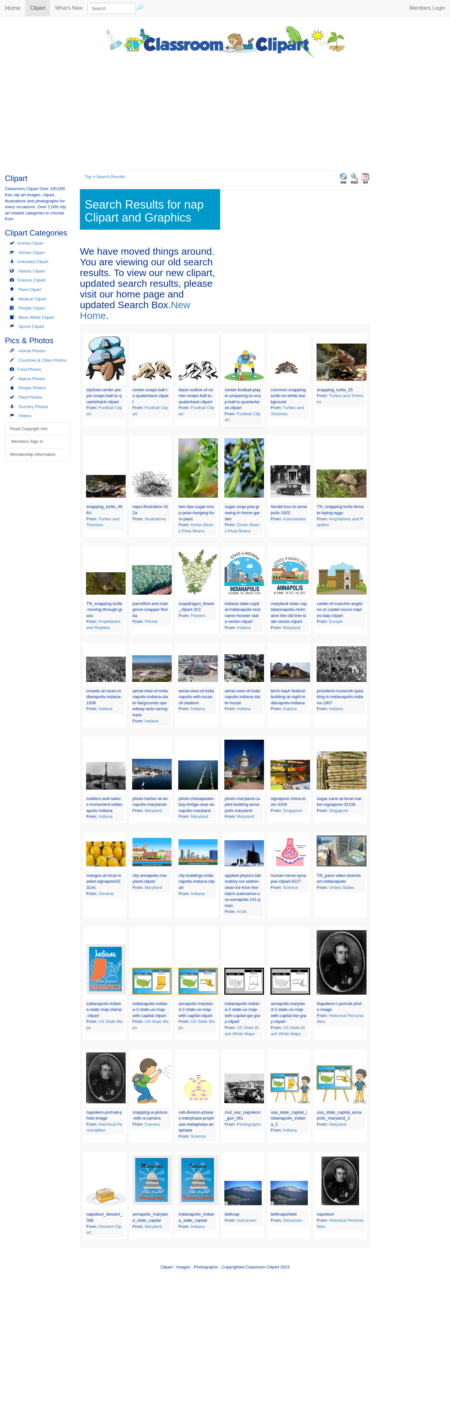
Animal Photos (31, 350)
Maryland (291, 627)
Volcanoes (246, 1220)
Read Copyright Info (29, 428)
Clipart (40, 8)
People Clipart (32, 308)
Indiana (244, 627)
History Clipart (32, 271)
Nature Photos (32, 378)
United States (341, 887)
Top (88, 176)
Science (290, 887)
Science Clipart (31, 280)
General (106, 893)
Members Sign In (26, 441)
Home (12, 8)
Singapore (292, 810)
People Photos (32, 387)
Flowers (198, 615)
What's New (68, 8)
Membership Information (33, 454)
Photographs (249, 1124)
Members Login (427, 8)
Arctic (242, 911)
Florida (151, 621)
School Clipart (32, 252)
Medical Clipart (32, 299)
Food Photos (29, 369)
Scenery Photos (33, 406)
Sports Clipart (31, 326)
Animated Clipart (32, 261)
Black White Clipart (36, 317)
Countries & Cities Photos (43, 360)
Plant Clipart (30, 289)
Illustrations (155, 518)
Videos (25, 415)
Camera (152, 1124)
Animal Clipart (30, 243)
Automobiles (294, 518)
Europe (336, 621)
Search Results (110, 176)
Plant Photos (31, 397)
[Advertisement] (225, 112)
